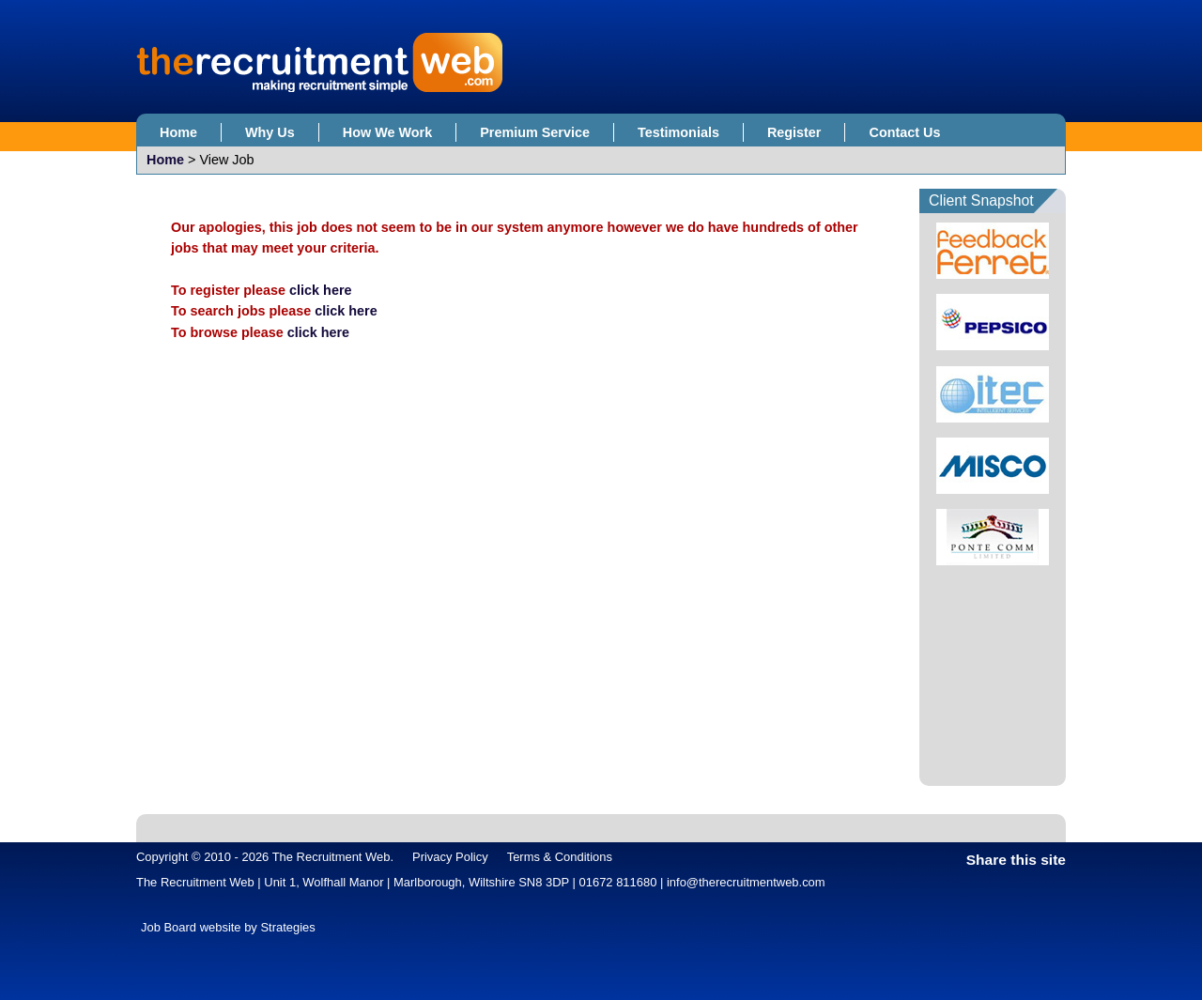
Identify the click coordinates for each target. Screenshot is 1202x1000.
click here (320, 290)
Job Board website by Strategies (228, 927)
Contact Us (904, 132)
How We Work (387, 132)
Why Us (270, 132)
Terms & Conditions (559, 857)
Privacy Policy (450, 857)
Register (794, 132)
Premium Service (535, 132)
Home (178, 132)
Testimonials (678, 132)
